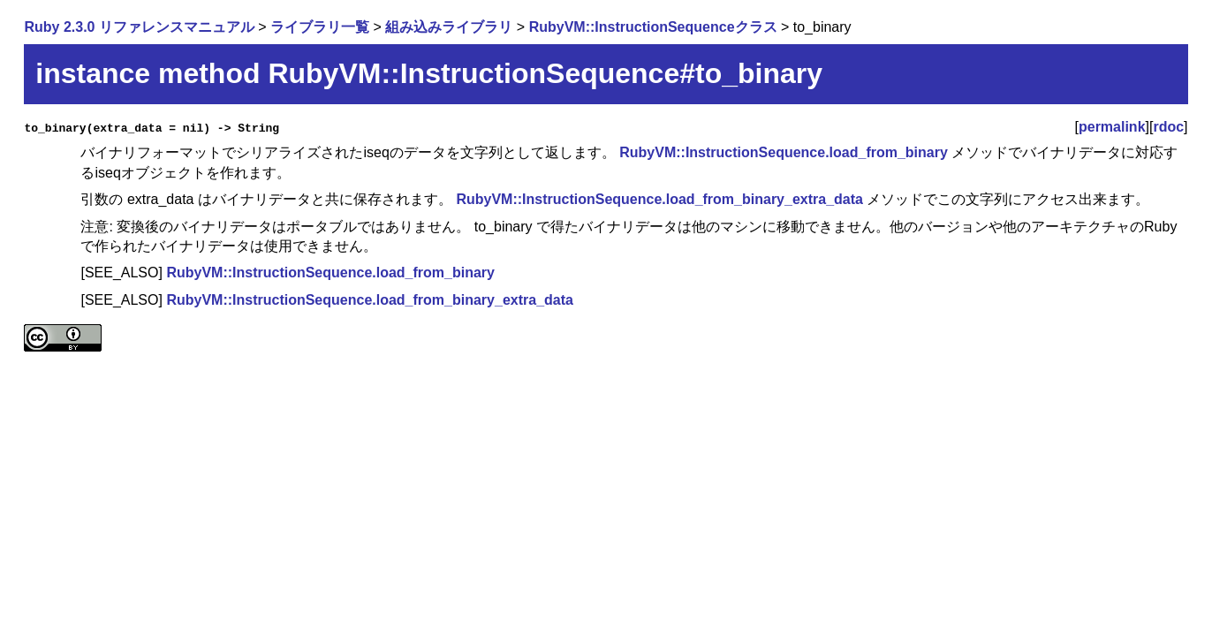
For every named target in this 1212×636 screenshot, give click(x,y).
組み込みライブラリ (448, 26)
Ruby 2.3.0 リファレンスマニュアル (139, 26)
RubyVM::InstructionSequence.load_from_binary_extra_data (659, 199)
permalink (1112, 126)
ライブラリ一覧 (319, 26)
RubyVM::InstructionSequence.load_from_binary (783, 152)
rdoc (1168, 126)
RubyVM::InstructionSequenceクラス (653, 26)
